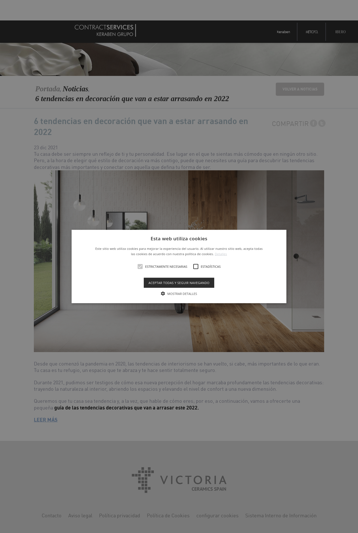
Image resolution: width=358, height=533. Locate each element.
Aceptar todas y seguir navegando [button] (179, 283)
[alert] (179, 266)
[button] (179, 266)
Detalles (221, 254)
